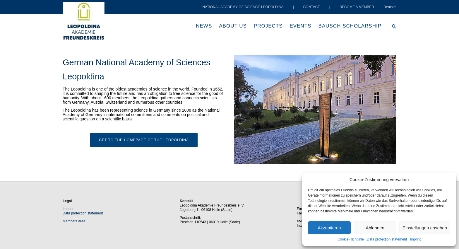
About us (233, 26)
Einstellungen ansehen (425, 227)
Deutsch (389, 7)
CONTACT (311, 7)
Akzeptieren (329, 227)
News (204, 26)
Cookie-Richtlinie (351, 239)
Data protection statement (387, 239)
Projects (268, 26)
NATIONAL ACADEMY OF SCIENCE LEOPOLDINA (242, 7)
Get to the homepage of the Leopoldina (144, 140)
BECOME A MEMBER (357, 7)
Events (300, 26)
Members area (74, 221)
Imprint (415, 239)
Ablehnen (375, 227)
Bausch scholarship (349, 26)
